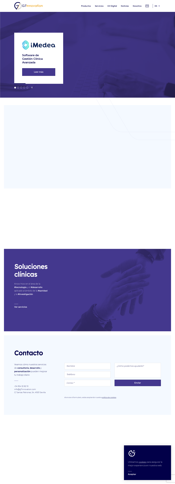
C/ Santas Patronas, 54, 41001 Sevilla (30, 392)
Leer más (37, 72)
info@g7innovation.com (25, 389)
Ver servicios (20, 307)
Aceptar (132, 474)
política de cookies (109, 397)
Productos (86, 6)
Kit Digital (112, 6)
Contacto (147, 6)
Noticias (125, 6)
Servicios (99, 6)
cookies (142, 462)
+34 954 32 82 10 (21, 386)
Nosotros (137, 6)
